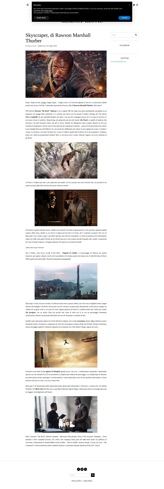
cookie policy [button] (48, 11)
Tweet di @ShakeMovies (118, 61)
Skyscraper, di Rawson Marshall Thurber (58, 37)
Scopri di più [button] (41, 18)
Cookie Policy (87, 481)
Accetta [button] (124, 18)
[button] (135, 34)
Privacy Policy (76, 481)
